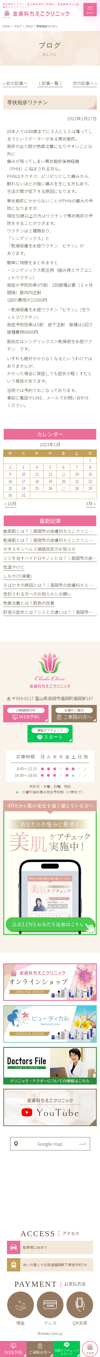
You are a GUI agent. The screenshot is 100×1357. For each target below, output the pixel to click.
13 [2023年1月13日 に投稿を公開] (63, 474)
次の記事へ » (85, 83)
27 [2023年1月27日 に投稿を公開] (63, 488)
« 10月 (11, 503)
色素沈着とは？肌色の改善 (28, 603)
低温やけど (14, 567)
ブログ (29, 26)
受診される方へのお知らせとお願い (37, 594)
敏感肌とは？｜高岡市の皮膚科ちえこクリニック (50, 531)
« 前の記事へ (15, 83)
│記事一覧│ (50, 83)
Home (6, 26)
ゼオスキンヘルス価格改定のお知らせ (39, 549)
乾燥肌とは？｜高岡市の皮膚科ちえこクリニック (50, 540)
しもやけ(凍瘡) (17, 576)
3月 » (90, 503)
